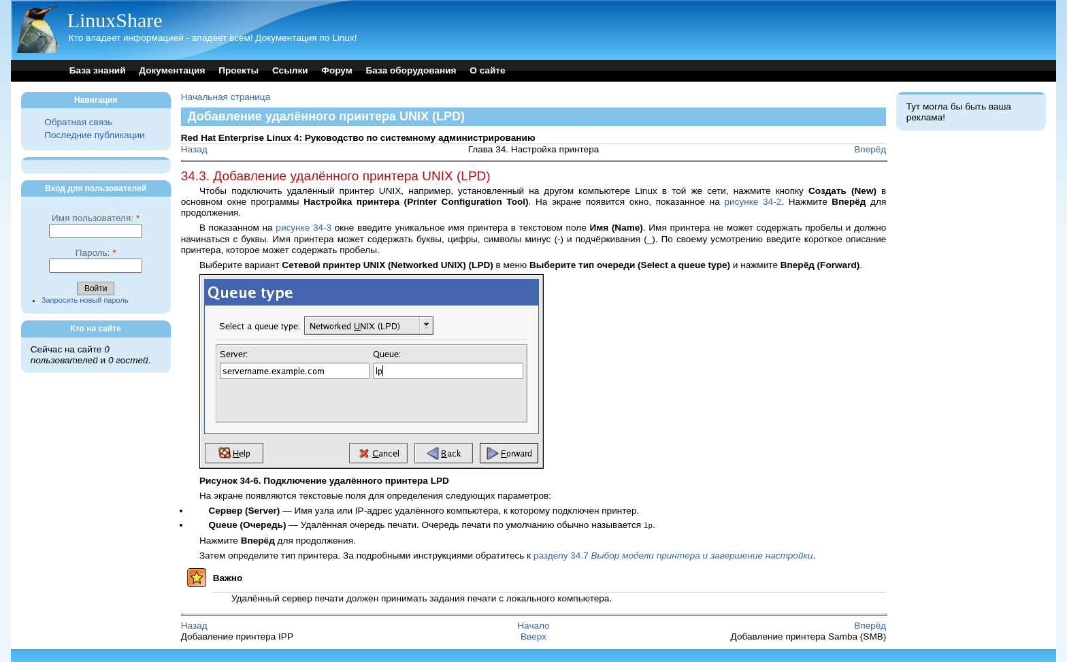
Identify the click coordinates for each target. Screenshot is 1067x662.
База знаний (97, 70)
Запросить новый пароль (85, 300)
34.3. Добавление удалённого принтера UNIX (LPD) (336, 176)
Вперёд (870, 149)
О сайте (487, 70)
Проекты (238, 70)
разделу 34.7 (673, 555)
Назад (194, 149)
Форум (336, 70)
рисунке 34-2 (752, 202)
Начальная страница (226, 97)
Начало (533, 625)
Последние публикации (94, 135)
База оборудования (411, 70)
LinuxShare (115, 20)
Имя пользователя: (95, 218)
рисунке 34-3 (303, 227)
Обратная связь (78, 122)
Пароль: (96, 253)
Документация (172, 70)
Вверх (533, 636)
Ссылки (290, 70)
